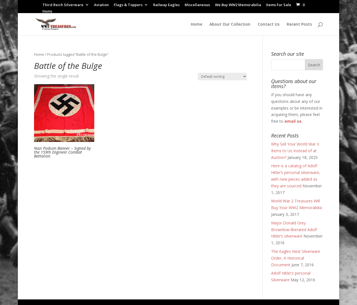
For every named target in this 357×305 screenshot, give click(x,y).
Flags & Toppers (128, 5)
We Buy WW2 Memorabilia (238, 5)
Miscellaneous (197, 5)
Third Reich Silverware (62, 5)
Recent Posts (299, 24)
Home (196, 24)
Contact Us (268, 24)
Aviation (101, 5)
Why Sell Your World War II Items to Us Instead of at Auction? (295, 150)
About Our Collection (229, 24)
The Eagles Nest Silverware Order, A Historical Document (295, 258)
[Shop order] (222, 76)
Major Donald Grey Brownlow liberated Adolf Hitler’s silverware (294, 229)
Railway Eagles (166, 5)
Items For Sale (278, 5)
